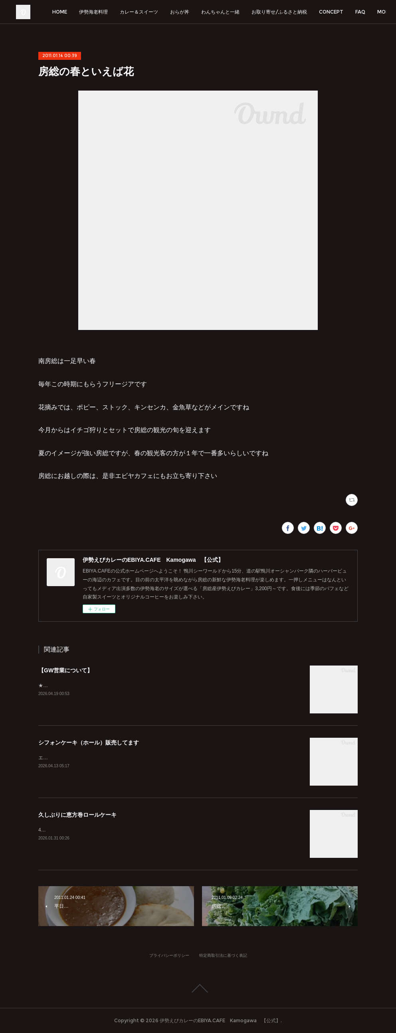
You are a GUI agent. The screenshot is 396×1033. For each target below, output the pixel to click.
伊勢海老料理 (133, 12)
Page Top (198, 988)
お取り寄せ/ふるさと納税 (318, 12)
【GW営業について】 (65, 670)
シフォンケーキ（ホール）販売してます (88, 742)
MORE (365, 12)
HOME (99, 12)
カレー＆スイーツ (178, 12)
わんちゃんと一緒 (260, 12)
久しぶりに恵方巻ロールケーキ (77, 815)
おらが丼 (219, 12)
